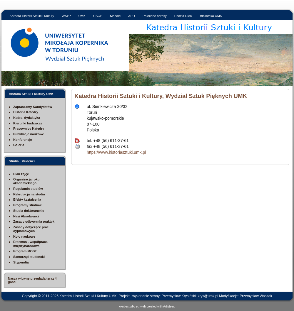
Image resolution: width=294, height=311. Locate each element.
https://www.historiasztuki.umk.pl (116, 152)
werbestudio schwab (132, 306)
